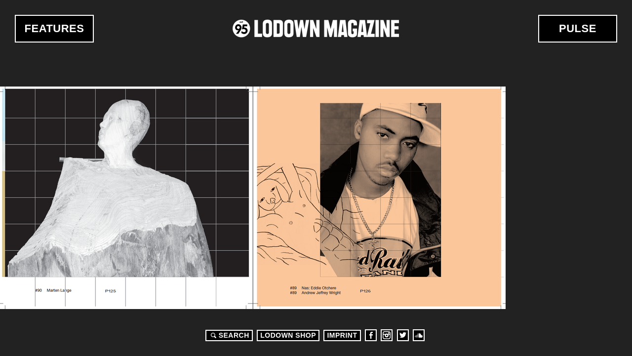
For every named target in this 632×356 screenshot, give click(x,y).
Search (228, 335)
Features (54, 28)
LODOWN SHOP (288, 335)
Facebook (371, 335)
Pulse (577, 28)
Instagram (387, 335)
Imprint (342, 335)
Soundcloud (419, 335)
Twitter (403, 335)
